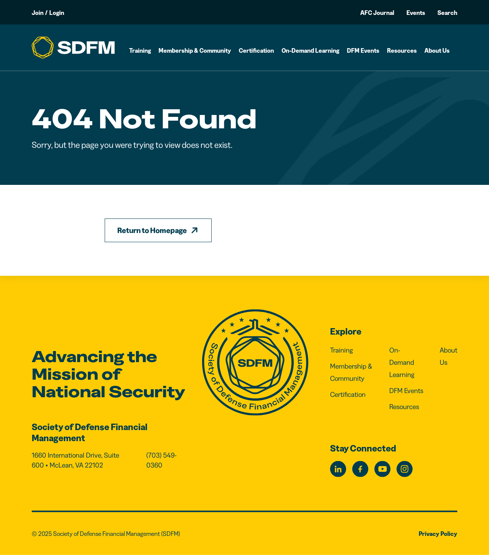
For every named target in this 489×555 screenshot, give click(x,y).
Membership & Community (195, 50)
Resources (402, 50)
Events (415, 12)
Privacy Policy (438, 533)
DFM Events (363, 50)
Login (56, 12)
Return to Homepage (152, 230)
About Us (437, 50)
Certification (256, 50)
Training (140, 50)
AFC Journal (377, 12)
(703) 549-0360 (161, 460)
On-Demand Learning (310, 50)
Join (38, 12)
